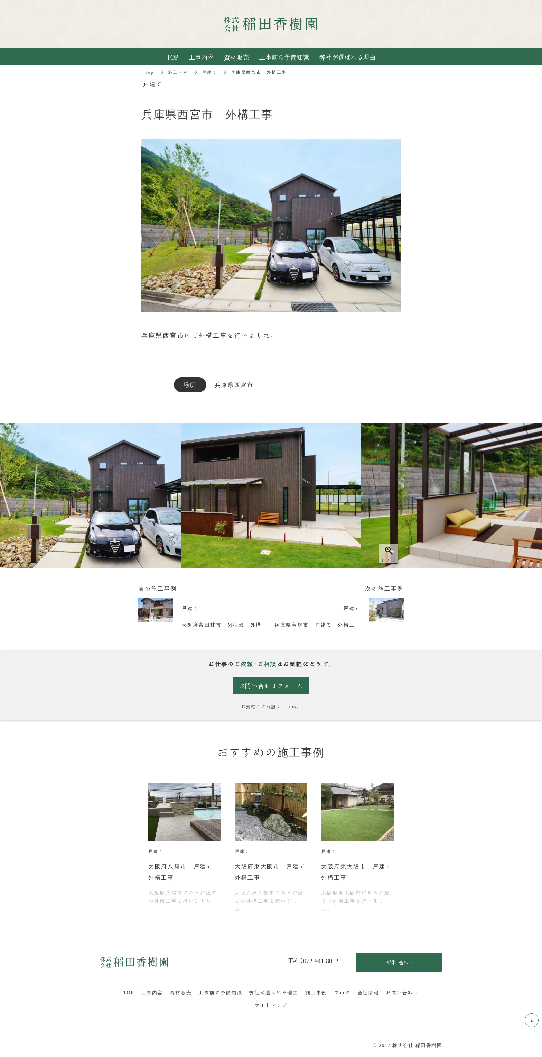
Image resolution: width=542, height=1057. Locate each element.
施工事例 (178, 72)
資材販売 (180, 992)
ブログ (342, 992)
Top (149, 72)
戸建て (209, 72)
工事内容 (152, 992)
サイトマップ (271, 1004)
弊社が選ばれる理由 (273, 992)
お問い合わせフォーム (271, 686)
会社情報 (368, 992)
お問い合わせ (402, 992)
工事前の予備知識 (220, 992)
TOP (128, 992)
